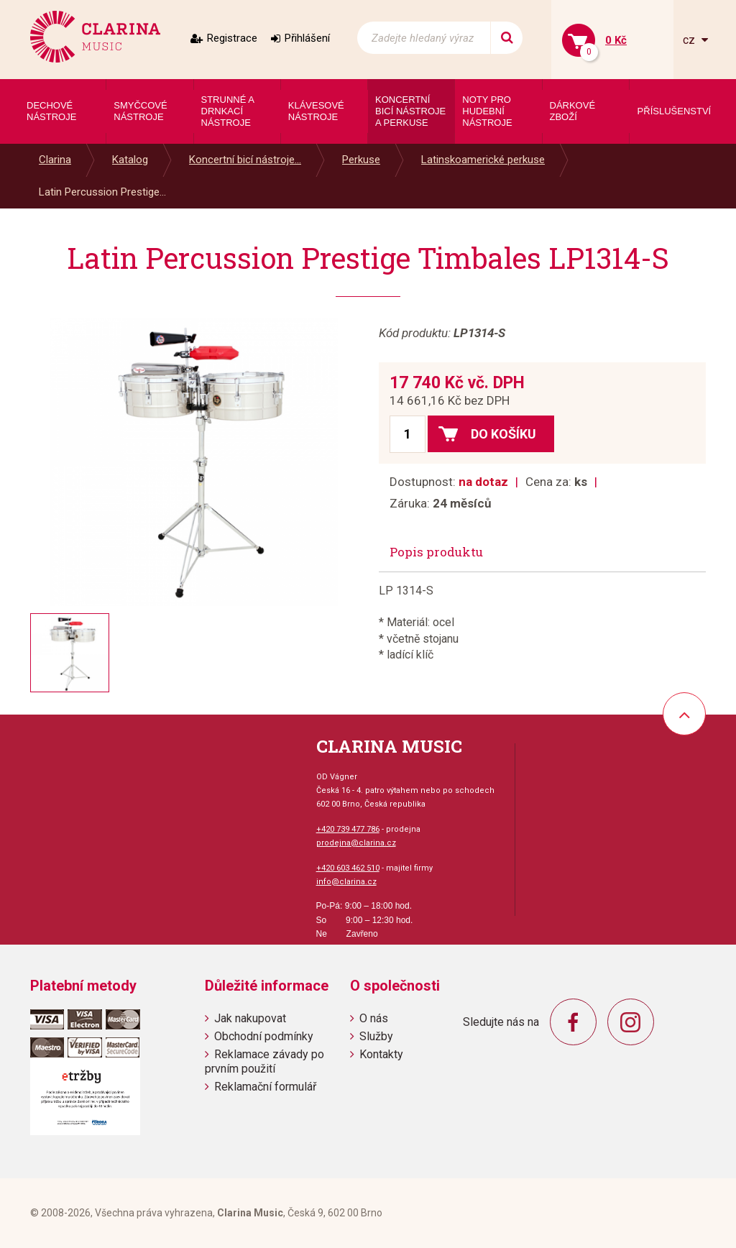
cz (690, 40)
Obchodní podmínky (263, 1036)
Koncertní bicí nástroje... (245, 159)
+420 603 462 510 (348, 868)
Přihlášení (307, 38)
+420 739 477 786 (348, 829)
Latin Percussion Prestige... (102, 191)
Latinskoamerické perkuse (483, 159)
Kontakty (381, 1054)
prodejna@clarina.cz (356, 843)
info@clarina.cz (346, 881)
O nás (373, 1018)
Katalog (130, 159)
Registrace (232, 38)
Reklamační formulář (265, 1086)
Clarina (55, 159)
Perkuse (361, 159)
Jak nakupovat (250, 1018)
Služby (376, 1036)
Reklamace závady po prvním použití (264, 1061)
